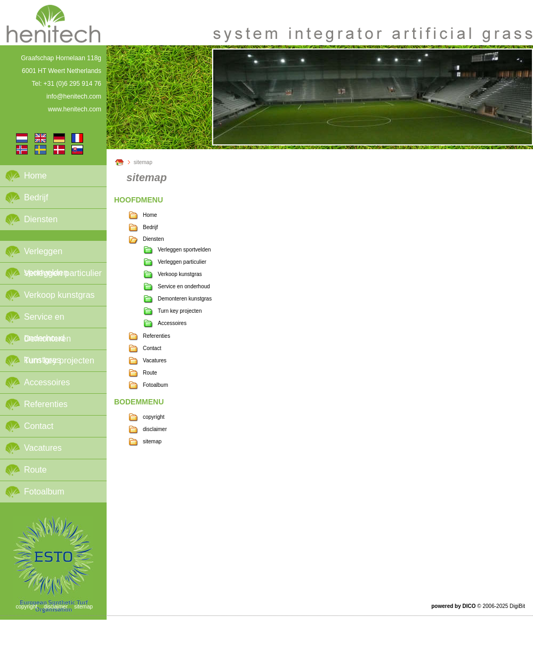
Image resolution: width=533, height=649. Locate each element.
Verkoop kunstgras (59, 294)
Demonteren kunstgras (47, 342)
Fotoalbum (44, 491)
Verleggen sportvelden (46, 254)
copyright (154, 417)
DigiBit (517, 606)
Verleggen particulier (63, 273)
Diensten (41, 219)
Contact (38, 426)
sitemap (143, 162)
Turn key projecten (59, 360)
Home (35, 175)
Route (35, 469)
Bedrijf (36, 197)
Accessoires (47, 382)
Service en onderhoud (44, 320)
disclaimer (155, 429)
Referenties (46, 404)
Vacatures (43, 447)
